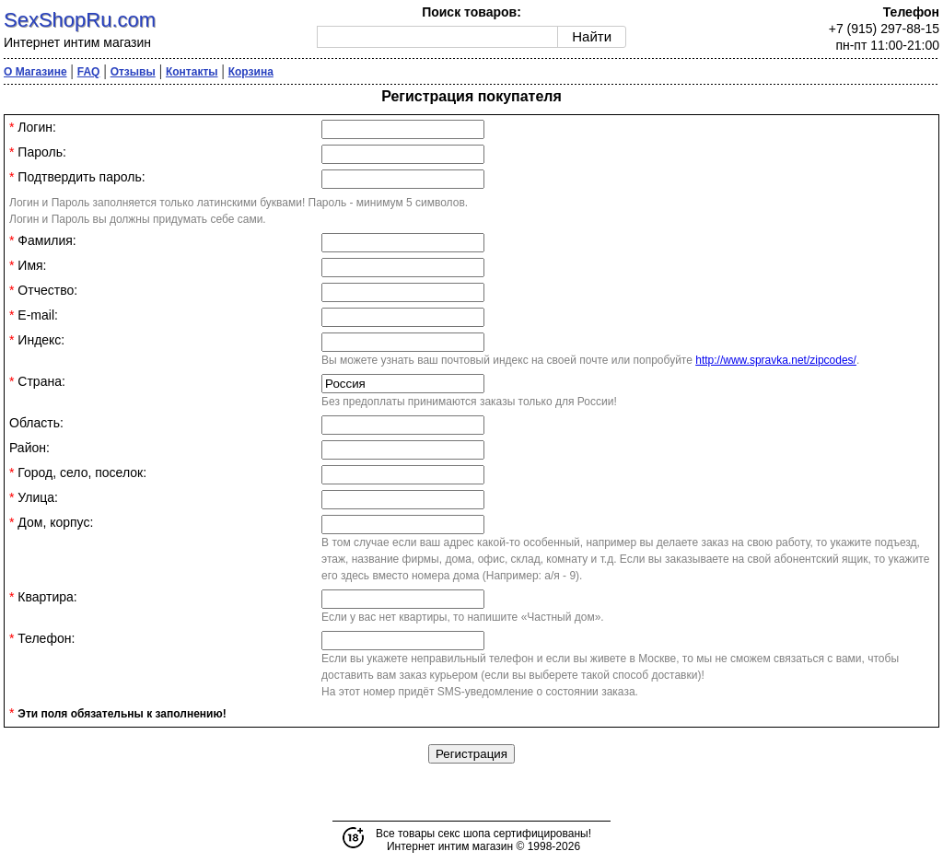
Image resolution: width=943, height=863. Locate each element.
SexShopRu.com (80, 19)
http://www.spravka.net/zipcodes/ (775, 360)
